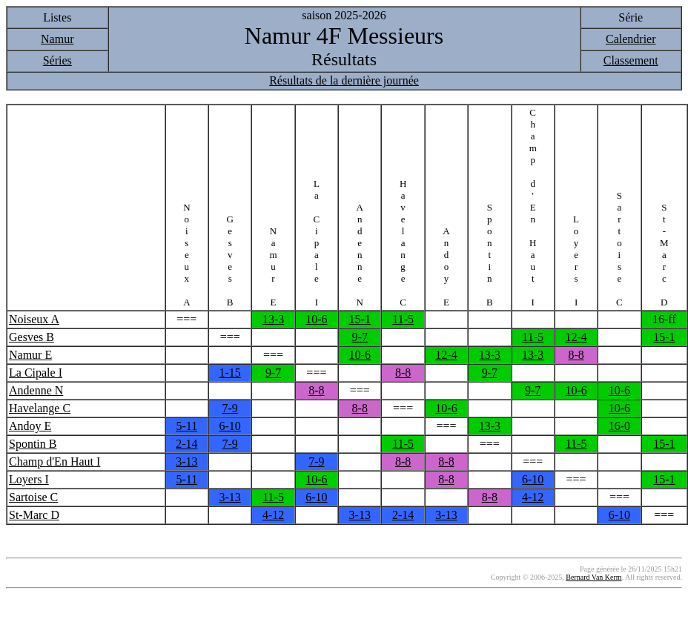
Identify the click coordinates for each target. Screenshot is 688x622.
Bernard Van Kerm (593, 577)
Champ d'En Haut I (54, 461)
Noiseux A (34, 319)
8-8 (575, 354)
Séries (57, 60)
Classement (630, 60)
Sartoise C (33, 497)
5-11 (186, 426)
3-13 (186, 461)
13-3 (273, 319)
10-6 (316, 319)
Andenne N (36, 390)
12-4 (575, 337)
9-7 (360, 337)
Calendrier (631, 39)
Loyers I (29, 479)
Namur (57, 39)
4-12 (532, 497)
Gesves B (31, 337)
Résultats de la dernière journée (344, 80)
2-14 (186, 443)
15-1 (360, 319)
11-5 (403, 319)
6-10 (230, 426)
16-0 (619, 426)
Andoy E (30, 426)
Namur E (30, 354)
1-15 (230, 372)
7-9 (230, 408)
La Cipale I (35, 372)
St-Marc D (34, 515)
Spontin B (32, 443)
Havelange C (39, 408)
